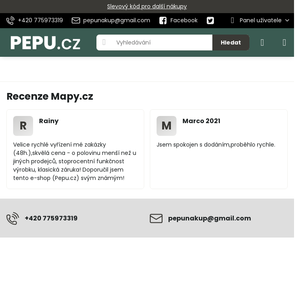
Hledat (231, 42)
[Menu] (284, 42)
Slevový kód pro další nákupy (147, 6)
